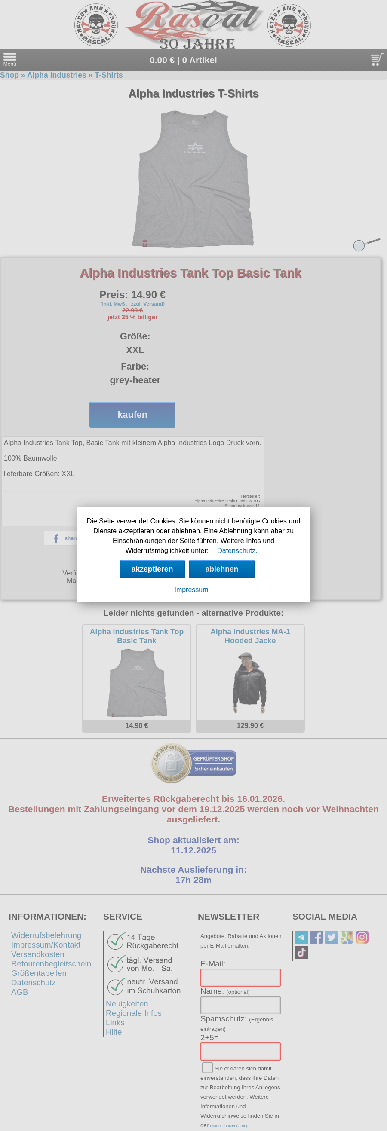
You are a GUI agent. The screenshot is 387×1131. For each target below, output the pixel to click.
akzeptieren (152, 569)
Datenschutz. (237, 550)
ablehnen (221, 569)
